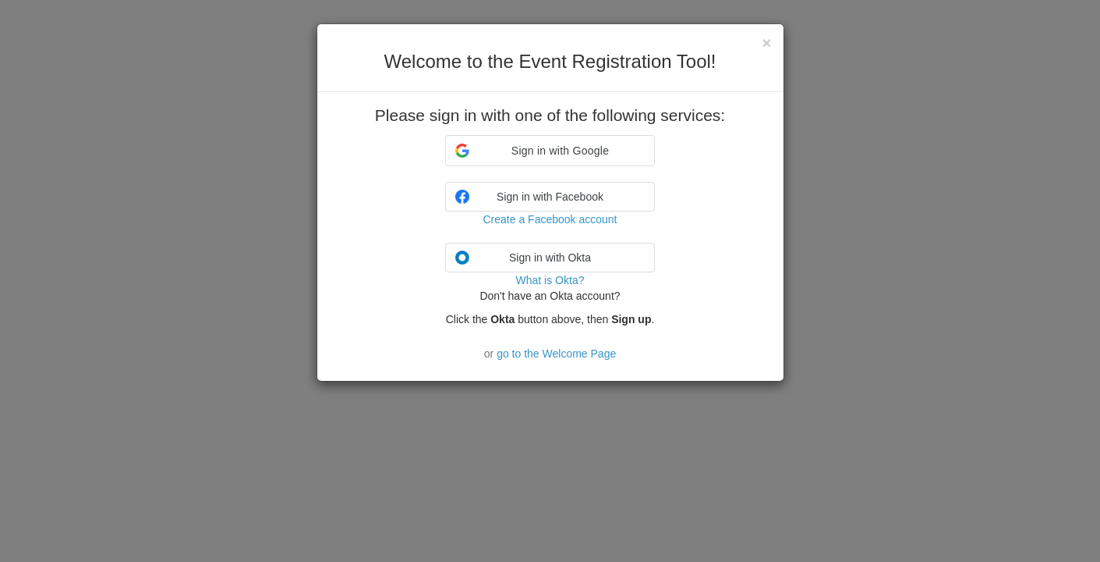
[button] (550, 150)
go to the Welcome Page (556, 353)
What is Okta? (550, 280)
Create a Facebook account (550, 219)
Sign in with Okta (523, 258)
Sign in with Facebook (529, 197)
